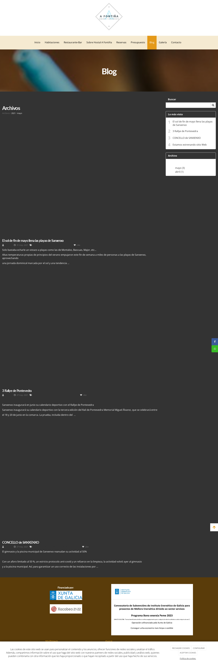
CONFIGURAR (199, 648)
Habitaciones (52, 42)
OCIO (45, 395)
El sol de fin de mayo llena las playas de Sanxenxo (193, 123)
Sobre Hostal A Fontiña (99, 42)
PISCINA (56, 546)
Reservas (121, 42)
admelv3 (8, 245)
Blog (152, 42)
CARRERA (69, 395)
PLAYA (57, 245)
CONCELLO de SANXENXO (187, 138)
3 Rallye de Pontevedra (185, 131)
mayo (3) (180, 168)
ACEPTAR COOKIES (188, 652)
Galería (163, 42)
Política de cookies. (188, 658)
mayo (19, 113)
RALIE (76, 395)
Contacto (176, 42)
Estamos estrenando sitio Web (190, 144)
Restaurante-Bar (73, 42)
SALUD (78, 546)
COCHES (61, 395)
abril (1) (179, 171)
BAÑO (69, 245)
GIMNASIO (48, 546)
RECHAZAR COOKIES (181, 648)
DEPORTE (52, 395)
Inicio (37, 42)
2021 (13, 113)
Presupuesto (138, 42)
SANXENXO (38, 245)
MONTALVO (48, 245)
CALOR (63, 245)
